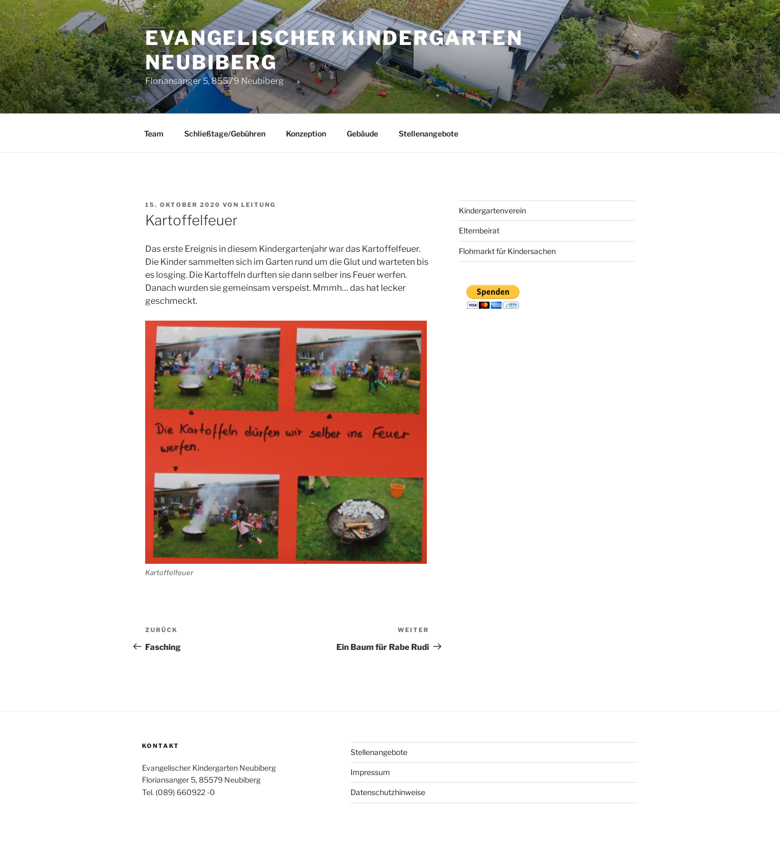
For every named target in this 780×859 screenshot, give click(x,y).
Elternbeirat (479, 230)
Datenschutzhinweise (387, 792)
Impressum (370, 772)
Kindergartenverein (492, 210)
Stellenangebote (428, 133)
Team (154, 133)
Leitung (258, 205)
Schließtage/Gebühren (224, 133)
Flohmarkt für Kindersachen (507, 251)
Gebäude (362, 133)
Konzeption (306, 133)
